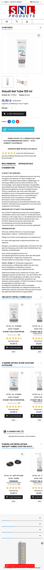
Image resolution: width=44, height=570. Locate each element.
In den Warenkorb (14, 113)
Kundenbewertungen (20, 552)
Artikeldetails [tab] (25, 163)
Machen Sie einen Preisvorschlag (18, 129)
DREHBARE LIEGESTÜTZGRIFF (13, 482)
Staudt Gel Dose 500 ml (13, 331)
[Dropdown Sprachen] (35, 2)
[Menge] (11, 108)
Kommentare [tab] (8, 167)
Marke (21, 95)
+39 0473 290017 (16, 2)
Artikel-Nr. (6, 95)
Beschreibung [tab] (9, 163)
